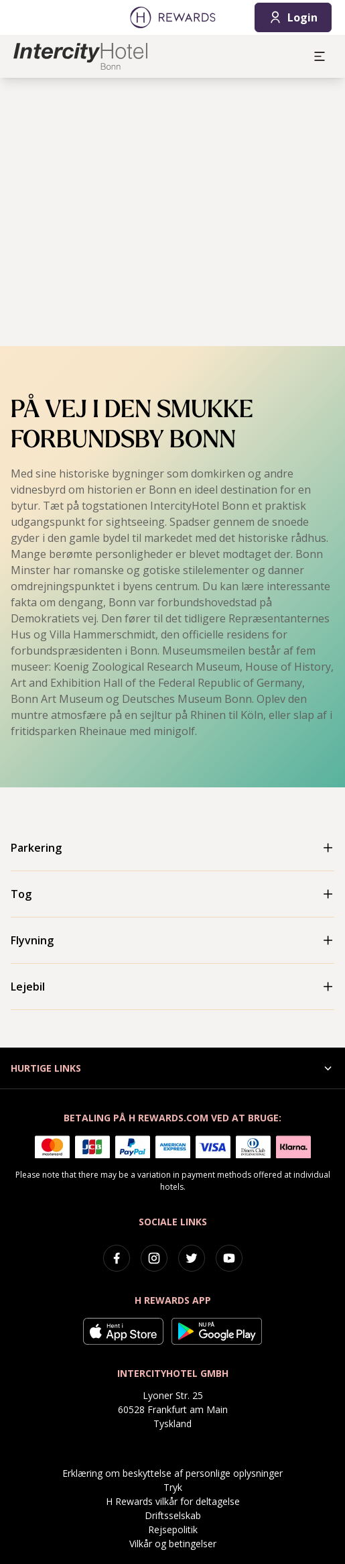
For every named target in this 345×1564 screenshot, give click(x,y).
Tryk (172, 1487)
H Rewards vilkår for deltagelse (173, 1501)
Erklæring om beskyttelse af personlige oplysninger (172, 1473)
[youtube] (229, 1258)
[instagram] (154, 1258)
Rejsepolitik (173, 1529)
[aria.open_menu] (319, 56)
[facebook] (116, 1258)
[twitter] (191, 1258)
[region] (172, 212)
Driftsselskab (173, 1515)
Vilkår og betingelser (172, 1543)
